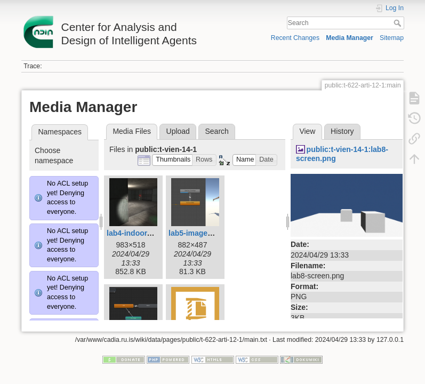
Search (399, 23)
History (342, 131)
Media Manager (349, 38)
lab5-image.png (196, 233)
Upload (178, 131)
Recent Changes (295, 38)
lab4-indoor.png (135, 233)
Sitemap (392, 38)
